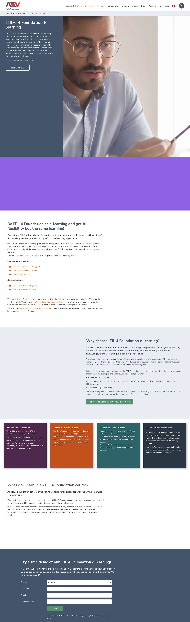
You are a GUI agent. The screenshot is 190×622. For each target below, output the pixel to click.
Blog (143, 6)
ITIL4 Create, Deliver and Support (26, 259)
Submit (55, 595)
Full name (25, 575)
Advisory (100, 6)
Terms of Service (104, 602)
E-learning (89, 6)
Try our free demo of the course (21, 59)
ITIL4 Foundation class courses (46, 294)
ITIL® (9, 499)
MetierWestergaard (12, 13)
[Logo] (13, 6)
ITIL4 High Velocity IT (21, 266)
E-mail (23, 582)
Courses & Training (74, 6)
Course (24, 568)
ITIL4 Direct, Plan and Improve (25, 278)
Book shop (164, 6)
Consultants (113, 6)
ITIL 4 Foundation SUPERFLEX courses (36, 300)
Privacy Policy (90, 602)
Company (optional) (29, 588)
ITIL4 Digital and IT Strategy (24, 281)
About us (152, 6)
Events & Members (130, 6)
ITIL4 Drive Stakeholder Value (25, 262)
